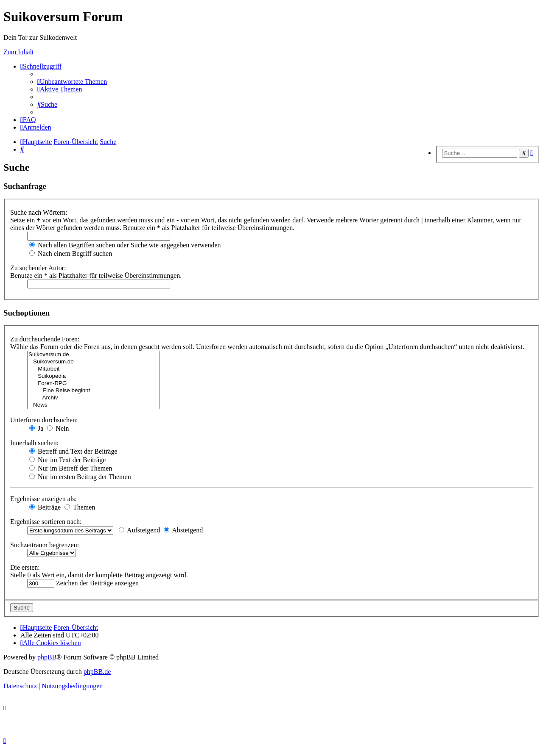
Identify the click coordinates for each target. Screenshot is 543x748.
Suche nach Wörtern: (38, 212)
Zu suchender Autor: (38, 267)
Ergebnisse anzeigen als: (43, 498)
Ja (36, 428)
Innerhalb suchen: (34, 442)
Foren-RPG (93, 383)
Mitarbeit (93, 369)
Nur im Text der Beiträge (67, 459)
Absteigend (183, 530)
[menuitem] (72, 81)
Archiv (93, 398)
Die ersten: (25, 567)
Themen (79, 507)
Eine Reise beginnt (93, 390)
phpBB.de (97, 671)
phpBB (46, 657)
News (93, 405)
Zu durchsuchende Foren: (45, 339)
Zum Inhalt (18, 51)
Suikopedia (93, 376)
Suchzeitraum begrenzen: (44, 545)
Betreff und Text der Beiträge (73, 451)
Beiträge (45, 507)
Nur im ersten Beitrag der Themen (80, 476)
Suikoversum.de (93, 354)
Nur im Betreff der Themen (70, 468)
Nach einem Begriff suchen (70, 253)
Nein (58, 428)
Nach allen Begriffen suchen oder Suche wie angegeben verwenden (125, 245)
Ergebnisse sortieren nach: (46, 521)
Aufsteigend (139, 530)
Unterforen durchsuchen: (44, 420)
